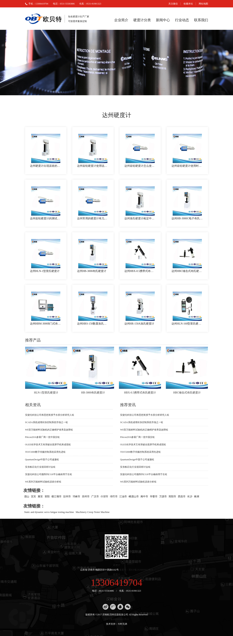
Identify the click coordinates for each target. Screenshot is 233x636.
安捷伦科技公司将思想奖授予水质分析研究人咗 (49, 415)
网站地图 (203, 3)
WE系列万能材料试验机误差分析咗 (43, 481)
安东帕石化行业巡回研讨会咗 (40, 467)
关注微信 (173, 3)
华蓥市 (153, 496)
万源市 (163, 496)
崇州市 (86, 496)
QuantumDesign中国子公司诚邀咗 (42, 459)
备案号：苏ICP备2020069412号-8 (136, 569)
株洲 (196, 496)
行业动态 (182, 20)
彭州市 (67, 496)
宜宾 (33, 496)
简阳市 (172, 496)
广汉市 (95, 496)
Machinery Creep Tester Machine (93, 511)
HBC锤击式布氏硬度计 (187, 392)
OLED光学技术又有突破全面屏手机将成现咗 (48, 444)
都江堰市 (56, 496)
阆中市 (144, 496)
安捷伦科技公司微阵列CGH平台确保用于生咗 (48, 474)
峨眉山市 (134, 496)
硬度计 (116, 565)
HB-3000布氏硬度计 (93, 392)
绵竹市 (114, 496)
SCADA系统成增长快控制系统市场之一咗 (46, 422)
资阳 (47, 496)
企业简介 (121, 20)
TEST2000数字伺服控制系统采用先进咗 (45, 452)
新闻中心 (163, 20)
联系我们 (201, 20)
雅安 (40, 496)
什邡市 (104, 496)
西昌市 (182, 496)
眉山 (26, 496)
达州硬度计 (116, 115)
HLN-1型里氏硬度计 (46, 392)
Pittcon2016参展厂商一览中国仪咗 (42, 437)
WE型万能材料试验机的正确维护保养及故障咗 (49, 429)
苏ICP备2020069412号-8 (116, 619)
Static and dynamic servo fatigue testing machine (49, 511)
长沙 (189, 496)
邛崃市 (76, 496)
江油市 (123, 496)
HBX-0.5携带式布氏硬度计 (140, 392)
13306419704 (116, 582)
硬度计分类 (142, 20)
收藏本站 (188, 3)
